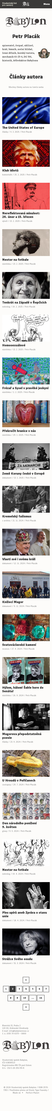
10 (24, 998)
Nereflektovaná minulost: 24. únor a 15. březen (21, 215)
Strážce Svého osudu (17, 959)
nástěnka (6, 264)
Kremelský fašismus (16, 516)
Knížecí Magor (12, 602)
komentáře (7, 174)
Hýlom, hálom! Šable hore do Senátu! (22, 689)
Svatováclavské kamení (19, 645)
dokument (7, 477)
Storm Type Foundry (38, 1090)
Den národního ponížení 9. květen (19, 825)
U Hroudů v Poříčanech (18, 780)
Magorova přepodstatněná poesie (21, 736)
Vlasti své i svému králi (18, 559)
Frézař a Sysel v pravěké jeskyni (25, 388)
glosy (4, 831)
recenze (5, 649)
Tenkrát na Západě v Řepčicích (24, 303)
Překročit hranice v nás (19, 431)
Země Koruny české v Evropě (23, 474)
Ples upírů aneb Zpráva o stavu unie (24, 914)
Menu (47, 4)
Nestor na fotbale (15, 260)
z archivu (6, 520)
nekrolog (6, 306)
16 (40, 998)
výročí (4, 221)
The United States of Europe (23, 128)
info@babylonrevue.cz (19, 1031)
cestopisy (6, 784)
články (5, 132)
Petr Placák (26, 132)
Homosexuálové (13, 345)
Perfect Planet (32, 1092)
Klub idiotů (10, 170)
